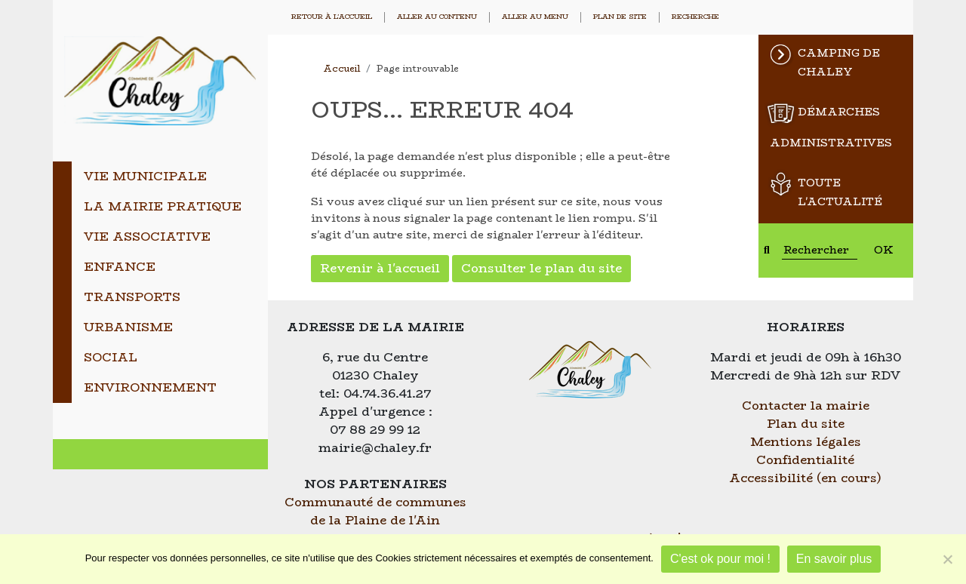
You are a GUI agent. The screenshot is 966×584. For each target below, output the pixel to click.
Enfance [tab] (119, 266)
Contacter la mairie (805, 405)
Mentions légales (805, 441)
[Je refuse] (947, 559)
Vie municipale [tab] (145, 176)
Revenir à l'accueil (380, 268)
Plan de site (620, 17)
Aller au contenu (437, 17)
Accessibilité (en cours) (805, 478)
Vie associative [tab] (147, 236)
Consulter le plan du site (541, 268)
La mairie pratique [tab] (163, 206)
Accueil (341, 68)
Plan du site (805, 423)
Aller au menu (535, 17)
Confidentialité (805, 459)
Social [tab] (110, 357)
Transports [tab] (132, 296)
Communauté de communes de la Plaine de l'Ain (375, 511)
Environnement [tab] (150, 387)
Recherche (695, 17)
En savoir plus (834, 558)
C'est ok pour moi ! (720, 558)
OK (884, 249)
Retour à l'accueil (331, 17)
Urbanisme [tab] (128, 327)
